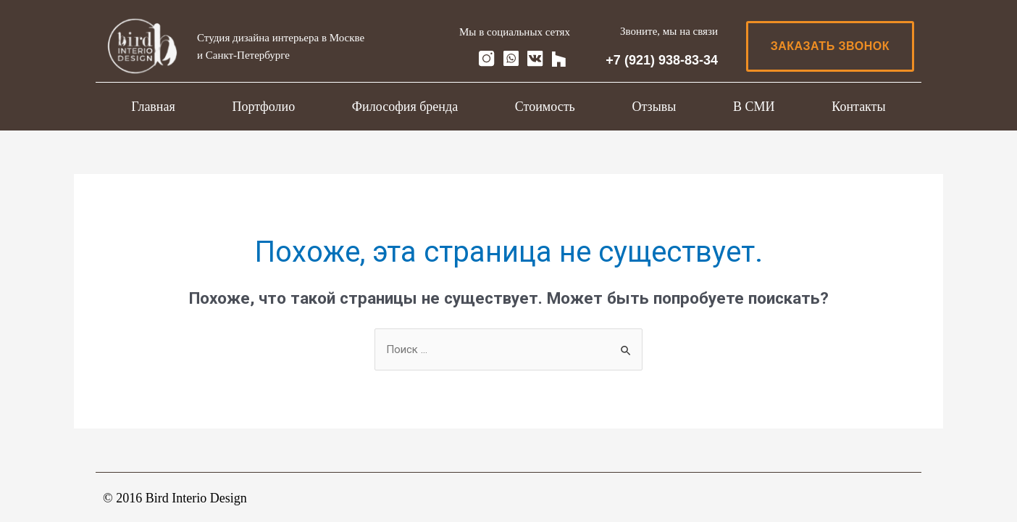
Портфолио (263, 106)
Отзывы (654, 106)
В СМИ (754, 106)
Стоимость (545, 106)
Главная (153, 106)
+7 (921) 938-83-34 (662, 60)
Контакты (858, 106)
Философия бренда (405, 106)
